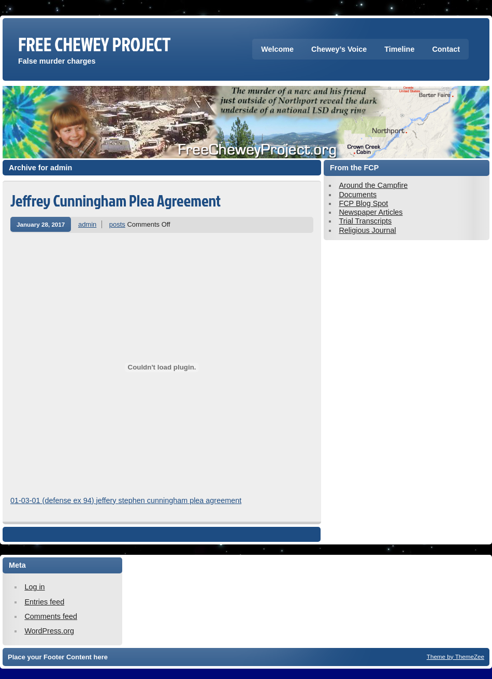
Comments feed (50, 616)
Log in (34, 587)
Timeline (399, 49)
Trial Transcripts (365, 221)
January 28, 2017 (41, 224)
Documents (358, 194)
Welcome (277, 49)
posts (117, 224)
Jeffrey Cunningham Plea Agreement (115, 200)
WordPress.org (49, 631)
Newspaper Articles (370, 212)
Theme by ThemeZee (455, 656)
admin (87, 224)
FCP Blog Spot (363, 203)
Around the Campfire (373, 185)
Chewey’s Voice (339, 49)
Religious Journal (367, 230)
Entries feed (44, 602)
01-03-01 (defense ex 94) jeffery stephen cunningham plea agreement (125, 500)
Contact (446, 49)
